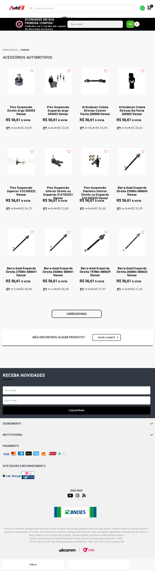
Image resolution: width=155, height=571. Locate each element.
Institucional (78, 434)
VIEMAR (25, 50)
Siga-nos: (76, 490)
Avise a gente (108, 337)
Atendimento (78, 423)
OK (130, 24)
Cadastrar (76, 410)
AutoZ (10, 50)
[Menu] (5, 8)
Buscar (31, 8)
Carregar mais (77, 313)
